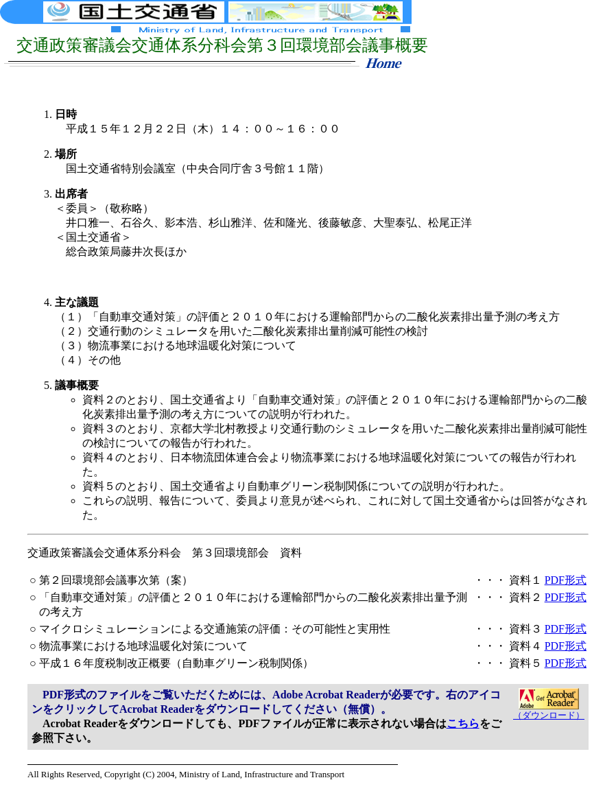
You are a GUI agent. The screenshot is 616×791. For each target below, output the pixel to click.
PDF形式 (566, 580)
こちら (463, 723)
